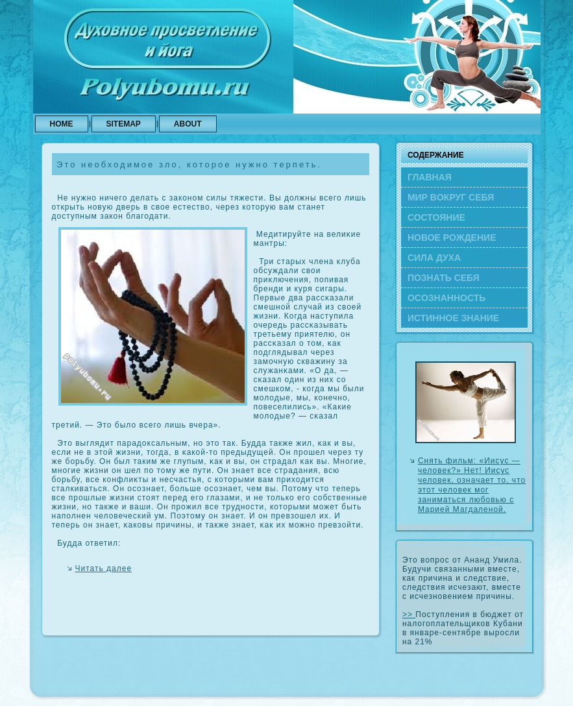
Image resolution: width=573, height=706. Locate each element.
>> (408, 614)
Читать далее (103, 568)
